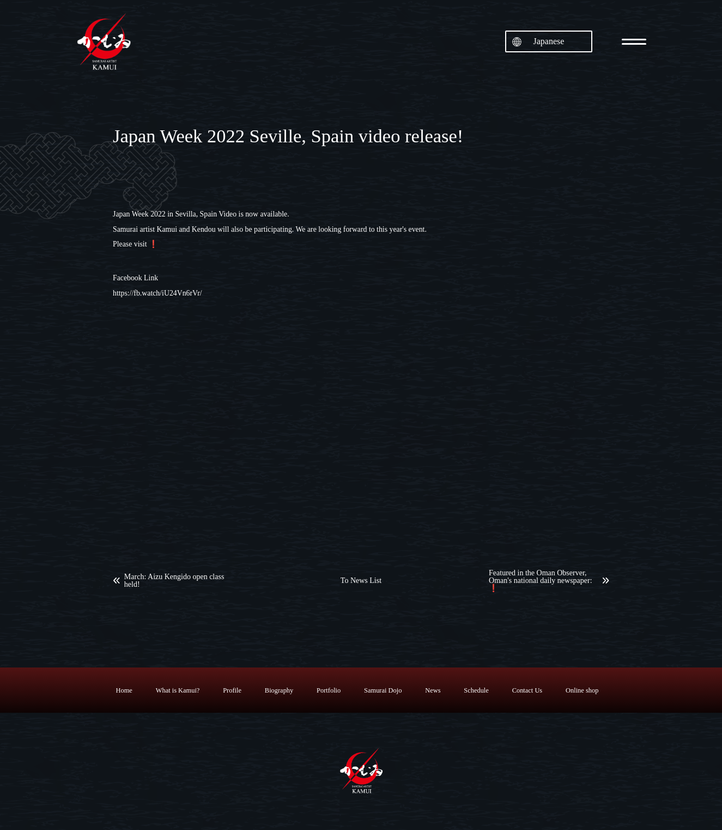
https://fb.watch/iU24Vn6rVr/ (157, 293)
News (432, 690)
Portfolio (329, 690)
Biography (279, 690)
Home (124, 690)
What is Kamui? (178, 690)
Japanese (549, 41)
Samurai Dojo (383, 690)
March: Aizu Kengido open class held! (174, 580)
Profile (232, 690)
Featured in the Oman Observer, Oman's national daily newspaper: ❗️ (540, 580)
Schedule (476, 690)
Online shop (582, 690)
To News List (361, 581)
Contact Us (527, 690)
